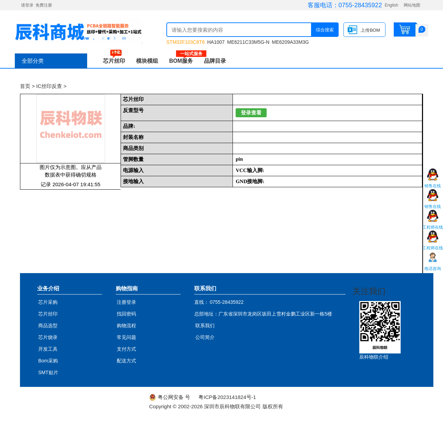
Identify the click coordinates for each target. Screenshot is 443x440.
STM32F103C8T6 (185, 42)
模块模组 (147, 61)
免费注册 (43, 5)
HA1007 (216, 42)
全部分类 (33, 61)
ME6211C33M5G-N (248, 42)
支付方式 (126, 349)
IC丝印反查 (49, 86)
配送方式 (126, 360)
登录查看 (251, 113)
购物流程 (126, 325)
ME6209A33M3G (290, 42)
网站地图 (412, 5)
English (391, 5)
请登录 (27, 5)
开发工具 (48, 349)
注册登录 (126, 302)
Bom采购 (48, 360)
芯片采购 (48, 302)
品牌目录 (215, 61)
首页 (25, 86)
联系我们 (205, 325)
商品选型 (48, 325)
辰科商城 (78, 31)
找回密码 (126, 314)
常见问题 (126, 337)
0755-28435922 (360, 5)
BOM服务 (183, 61)
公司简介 (205, 337)
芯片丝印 (114, 61)
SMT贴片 (48, 372)
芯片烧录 (48, 337)
